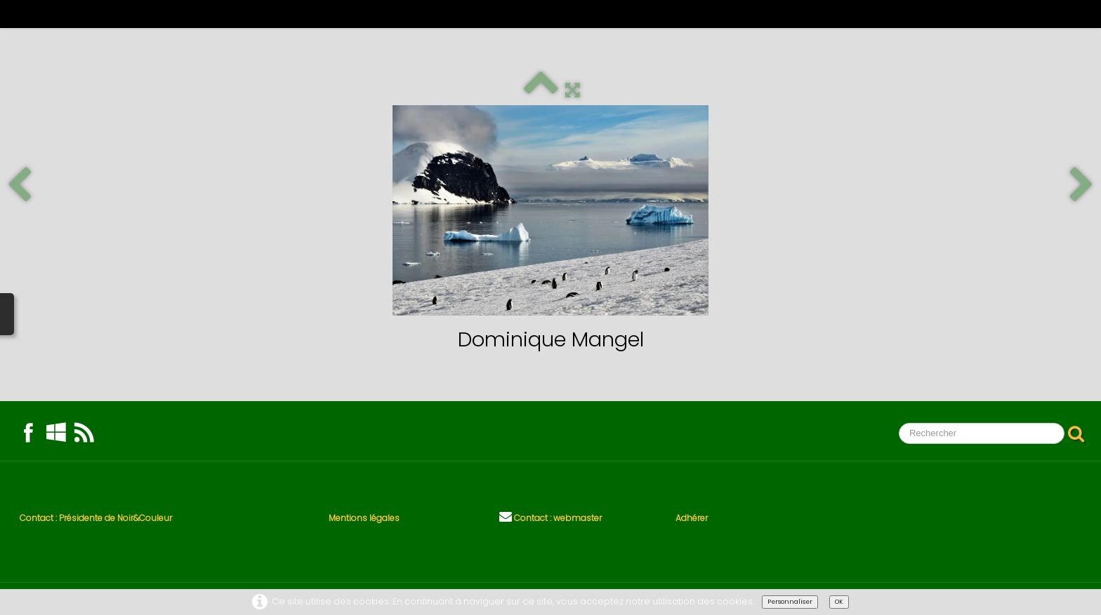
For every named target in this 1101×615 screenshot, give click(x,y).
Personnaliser (789, 601)
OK (839, 601)
